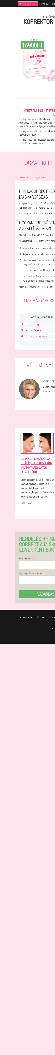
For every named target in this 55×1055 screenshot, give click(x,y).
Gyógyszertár (26, 617)
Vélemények (42, 617)
